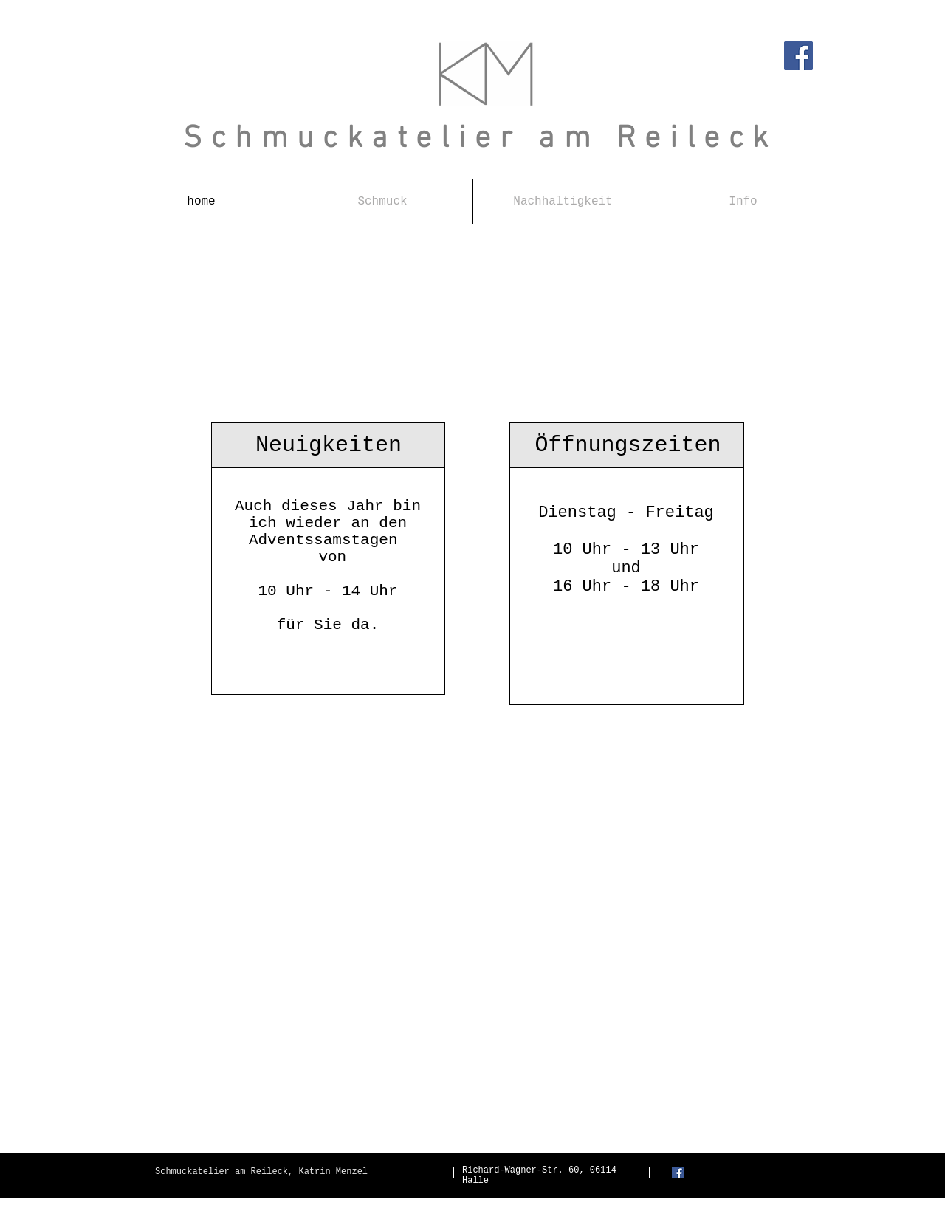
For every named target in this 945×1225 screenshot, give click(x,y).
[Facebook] (798, 55)
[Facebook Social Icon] (678, 1172)
